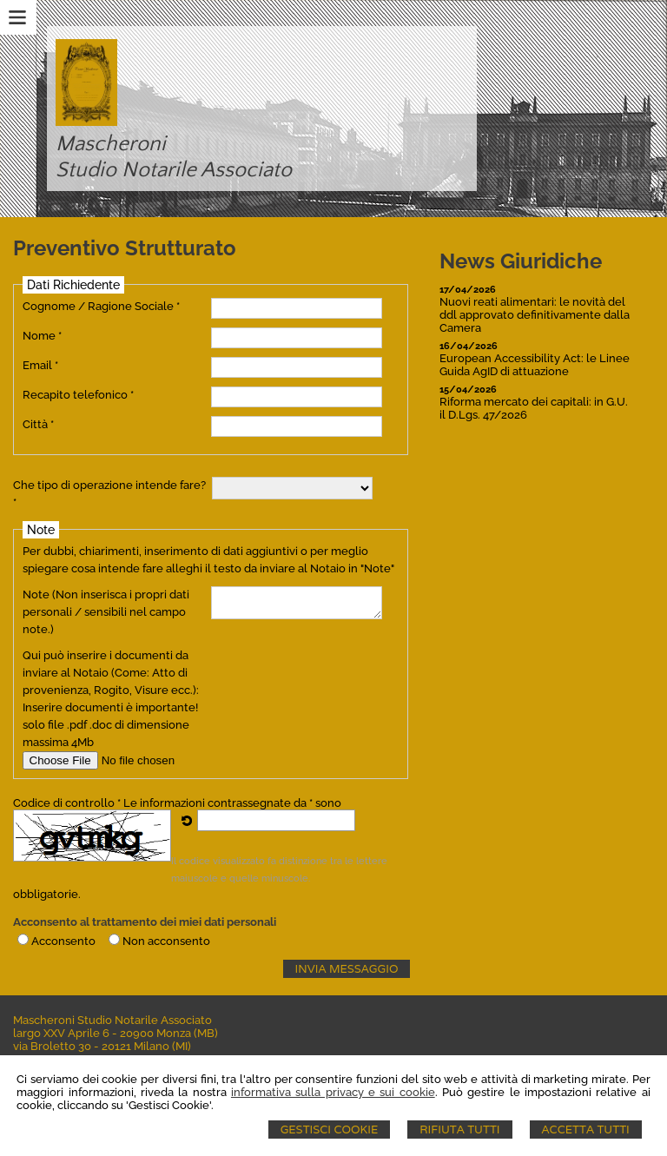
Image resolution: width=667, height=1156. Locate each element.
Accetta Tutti (586, 1129)
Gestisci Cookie (330, 1129)
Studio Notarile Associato (174, 170)
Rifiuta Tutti (459, 1129)
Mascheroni (111, 144)
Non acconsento (166, 941)
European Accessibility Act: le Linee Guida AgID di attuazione (534, 365)
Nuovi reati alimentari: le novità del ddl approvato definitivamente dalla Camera (534, 314)
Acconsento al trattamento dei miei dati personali (144, 921)
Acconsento (63, 941)
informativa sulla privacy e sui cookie (333, 1092)
